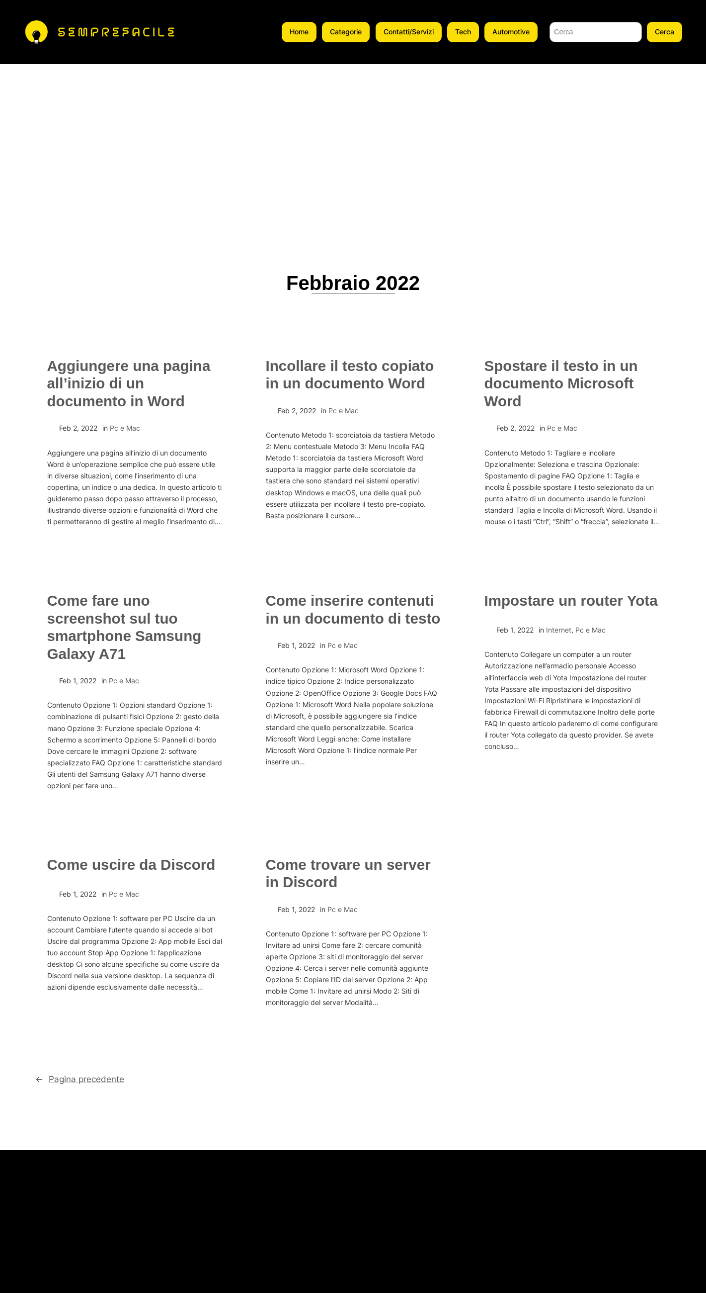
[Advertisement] (353, 138)
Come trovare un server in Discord (348, 873)
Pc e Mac (125, 428)
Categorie (346, 31)
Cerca (664, 31)
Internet (558, 630)
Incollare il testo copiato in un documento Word (350, 375)
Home (299, 31)
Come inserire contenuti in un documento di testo (353, 609)
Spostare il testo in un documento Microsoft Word (561, 383)
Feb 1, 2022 (77, 680)
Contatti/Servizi (409, 31)
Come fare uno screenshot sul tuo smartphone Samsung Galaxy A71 (124, 627)
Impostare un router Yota (571, 600)
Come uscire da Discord (131, 864)
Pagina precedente (79, 1079)
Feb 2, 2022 (78, 428)
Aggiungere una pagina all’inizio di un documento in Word (129, 383)
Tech (463, 31)
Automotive (511, 31)
